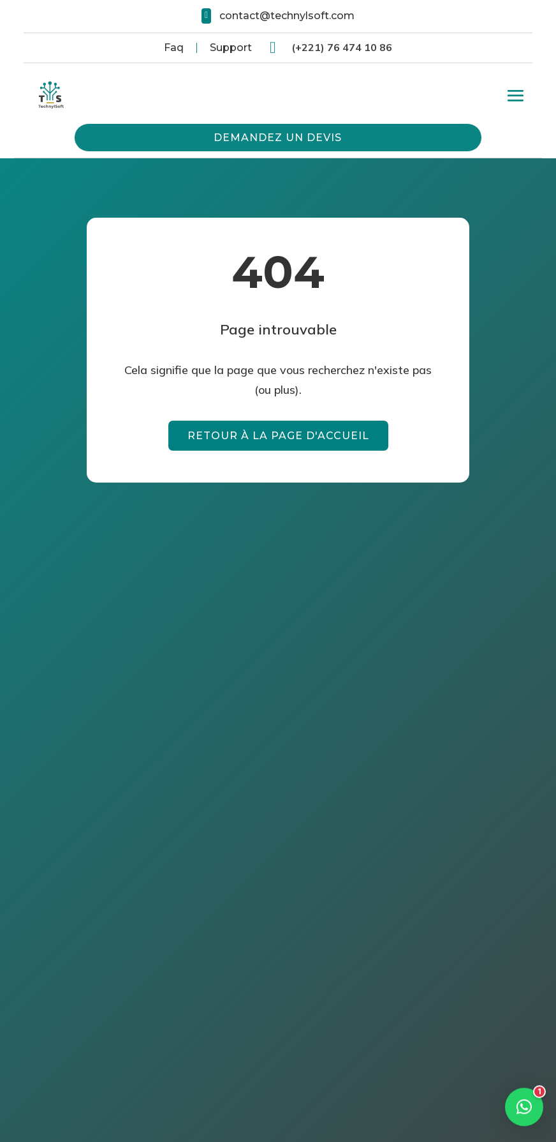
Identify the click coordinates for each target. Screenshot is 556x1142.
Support (231, 47)
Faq (174, 47)
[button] (524, 1090)
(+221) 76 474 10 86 (341, 47)
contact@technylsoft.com (287, 16)
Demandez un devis (278, 137)
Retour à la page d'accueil (278, 436)
